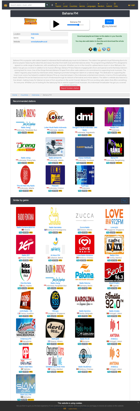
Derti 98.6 (55, 339)
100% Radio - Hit (26, 311)
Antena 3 (114, 367)
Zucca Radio (84, 227)
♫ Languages (91, 5)
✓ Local (65, 5)
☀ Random (101, 5)
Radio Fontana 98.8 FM (26, 227)
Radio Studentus (84, 367)
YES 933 (55, 311)
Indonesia (35, 34)
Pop (32, 38)
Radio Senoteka (55, 227)
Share (109, 21)
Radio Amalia (114, 311)
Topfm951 (85, 186)
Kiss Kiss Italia (26, 283)
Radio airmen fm (55, 158)
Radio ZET (26, 255)
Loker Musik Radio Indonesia (55, 127)
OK (64, 409)
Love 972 (114, 227)
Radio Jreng (25, 127)
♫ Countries (73, 5)
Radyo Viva (114, 255)
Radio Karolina (84, 311)
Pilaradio (55, 186)
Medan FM (114, 127)
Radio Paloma (84, 283)
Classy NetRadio (84, 158)
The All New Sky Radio (26, 186)
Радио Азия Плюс (26, 367)
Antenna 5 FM (25, 339)
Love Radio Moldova (85, 255)
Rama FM (114, 158)
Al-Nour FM (55, 255)
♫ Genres (82, 5)
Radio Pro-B (84, 339)
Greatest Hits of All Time (55, 367)
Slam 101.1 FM (25, 395)
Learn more (73, 409)
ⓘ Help (116, 5)
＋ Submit (109, 5)
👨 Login (131, 5)
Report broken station (70, 88)
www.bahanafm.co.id (39, 42)
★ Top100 (58, 5)
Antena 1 (114, 339)
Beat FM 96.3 (114, 283)
